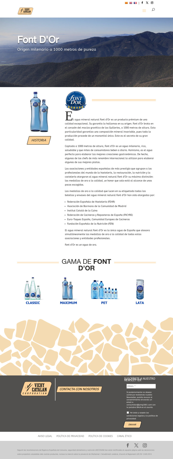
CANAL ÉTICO (124, 436)
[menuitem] (126, 3)
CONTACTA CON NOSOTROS (79, 389)
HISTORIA (39, 140)
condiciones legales (135, 416)
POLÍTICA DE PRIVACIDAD (70, 436)
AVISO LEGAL (45, 436)
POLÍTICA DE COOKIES (101, 436)
